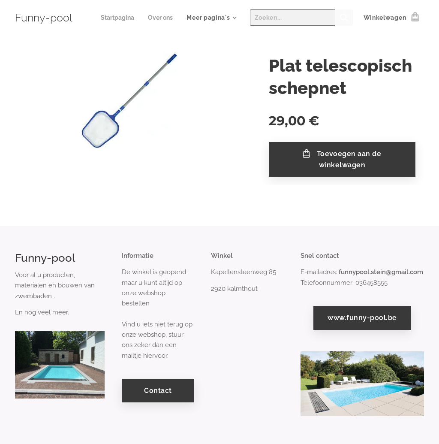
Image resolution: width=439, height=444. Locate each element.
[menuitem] (116, 17)
